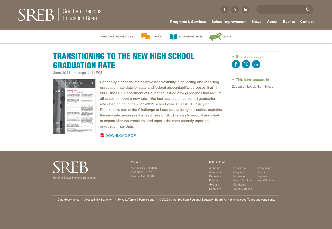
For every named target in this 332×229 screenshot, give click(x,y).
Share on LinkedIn (256, 64)
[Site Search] (308, 9)
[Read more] (74, 107)
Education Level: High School (253, 86)
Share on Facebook (236, 64)
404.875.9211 (139, 167)
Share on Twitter (246, 64)
